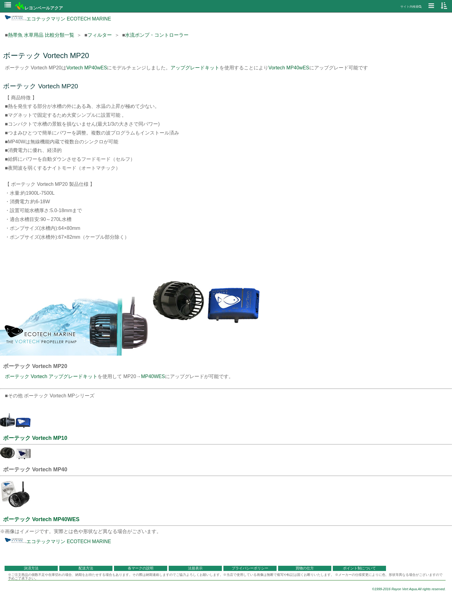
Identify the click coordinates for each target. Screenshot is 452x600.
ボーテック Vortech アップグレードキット (51, 376)
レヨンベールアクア (39, 8)
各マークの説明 (140, 568)
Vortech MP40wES (86, 67)
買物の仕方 (305, 568)
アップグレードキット (195, 67)
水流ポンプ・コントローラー (157, 35)
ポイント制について (359, 568)
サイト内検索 (410, 6)
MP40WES (153, 376)
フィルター (99, 35)
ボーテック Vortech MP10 (35, 438)
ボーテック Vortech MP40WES (41, 519)
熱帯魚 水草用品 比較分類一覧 (41, 35)
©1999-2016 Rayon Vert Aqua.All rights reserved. (409, 589)
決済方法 (31, 568)
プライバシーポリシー (250, 568)
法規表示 (195, 568)
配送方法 (86, 568)
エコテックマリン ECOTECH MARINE (58, 18)
